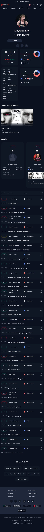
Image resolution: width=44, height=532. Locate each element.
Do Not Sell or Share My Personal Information (30, 517)
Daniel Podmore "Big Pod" (13, 468)
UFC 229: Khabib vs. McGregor (10, 132)
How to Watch (12, 490)
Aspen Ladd (37, 164)
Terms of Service (7, 517)
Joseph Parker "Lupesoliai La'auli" (14, 474)
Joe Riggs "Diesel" (33, 474)
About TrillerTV (32, 490)
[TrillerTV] (5, 5)
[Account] (41, 5)
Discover (5, 8)
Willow (28, 8)
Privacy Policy (15, 517)
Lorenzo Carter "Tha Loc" (31, 468)
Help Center (31, 496)
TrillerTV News (32, 493)
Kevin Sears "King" (22, 479)
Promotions (11, 496)
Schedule (13, 8)
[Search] (37, 5)
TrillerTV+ (21, 8)
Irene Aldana (12, 264)
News (34, 8)
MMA (9, 79)
